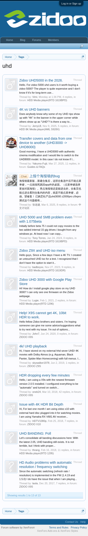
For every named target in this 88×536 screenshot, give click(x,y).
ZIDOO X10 (34, 424)
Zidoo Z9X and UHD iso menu (42, 250)
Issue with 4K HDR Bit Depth (41, 404)
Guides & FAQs (36, 166)
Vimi (34, 96)
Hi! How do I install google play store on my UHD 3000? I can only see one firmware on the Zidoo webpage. (47, 292)
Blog (22, 40)
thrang (36, 450)
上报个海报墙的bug (39, 176)
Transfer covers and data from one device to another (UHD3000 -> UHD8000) (45, 143)
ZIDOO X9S (26, 337)
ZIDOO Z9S (34, 366)
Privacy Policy (79, 527)
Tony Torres (39, 238)
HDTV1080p (39, 420)
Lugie (35, 300)
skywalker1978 (41, 362)
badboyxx (37, 267)
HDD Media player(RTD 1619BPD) (47, 100)
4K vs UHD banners (34, 109)
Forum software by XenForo (18, 527)
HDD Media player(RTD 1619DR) (46, 270)
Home (9, 40)
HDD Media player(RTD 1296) (36, 303)
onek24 (36, 391)
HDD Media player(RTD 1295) (36, 453)
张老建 (36, 204)
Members (53, 40)
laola (35, 483)
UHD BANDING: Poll (35, 433)
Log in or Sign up (71, 3)
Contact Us (71, 521)
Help (83, 521)
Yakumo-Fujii (39, 163)
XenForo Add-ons (47, 530)
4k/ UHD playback (33, 346)
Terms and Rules (59, 527)
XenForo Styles (69, 530)
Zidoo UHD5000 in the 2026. (41, 80)
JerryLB (36, 126)
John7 (35, 333)
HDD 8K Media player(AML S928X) (39, 129)
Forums (36, 40)
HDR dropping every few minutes (44, 375)
